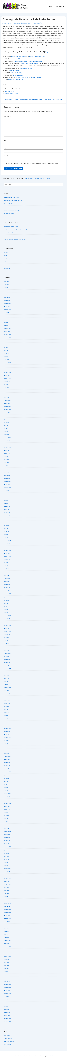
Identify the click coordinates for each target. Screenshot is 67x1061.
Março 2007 (6, 975)
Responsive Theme (50, 1056)
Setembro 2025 (7, 309)
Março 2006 (6, 1009)
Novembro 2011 (7, 803)
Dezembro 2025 (7, 300)
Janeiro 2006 (7, 1015)
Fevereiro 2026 (7, 294)
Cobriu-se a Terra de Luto (15, 79)
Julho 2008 (6, 925)
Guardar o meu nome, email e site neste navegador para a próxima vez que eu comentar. (32, 163)
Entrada (5, 258)
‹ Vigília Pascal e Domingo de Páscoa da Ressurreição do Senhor (23, 99)
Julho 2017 (6, 600)
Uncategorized (7, 268)
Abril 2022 (6, 431)
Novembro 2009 (7, 878)
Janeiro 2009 (7, 906)
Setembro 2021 (7, 453)
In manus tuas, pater (22, 77)
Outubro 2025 (7, 306)
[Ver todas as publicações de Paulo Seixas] (6, 23)
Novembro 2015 (7, 662)
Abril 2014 (6, 715)
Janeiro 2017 (7, 618)
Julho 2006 (6, 996)
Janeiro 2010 (7, 871)
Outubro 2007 (7, 953)
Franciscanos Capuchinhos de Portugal (13, 207)
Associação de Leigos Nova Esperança (13, 200)
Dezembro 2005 (7, 1018)
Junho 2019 (6, 528)
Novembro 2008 (7, 912)
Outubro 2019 (7, 519)
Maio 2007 (6, 968)
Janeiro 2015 (7, 690)
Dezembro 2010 (7, 837)
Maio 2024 (6, 353)
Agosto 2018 (7, 559)
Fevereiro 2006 (7, 1012)
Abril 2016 (6, 647)
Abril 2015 (6, 681)
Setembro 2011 (7, 809)
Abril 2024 (6, 356)
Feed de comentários (9, 1041)
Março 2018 (6, 575)
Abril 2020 (6, 500)
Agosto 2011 (7, 812)
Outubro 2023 (7, 375)
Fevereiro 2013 (7, 756)
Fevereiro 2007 (7, 978)
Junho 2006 (6, 1000)
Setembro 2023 (7, 378)
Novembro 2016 (7, 625)
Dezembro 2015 (7, 659)
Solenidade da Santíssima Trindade (12, 236)
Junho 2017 (6, 603)
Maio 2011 (6, 821)
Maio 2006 (6, 1003)
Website (6, 156)
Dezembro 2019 (7, 512)
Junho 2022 (6, 425)
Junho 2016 (6, 640)
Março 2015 (6, 684)
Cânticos (6, 252)
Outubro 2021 (7, 450)
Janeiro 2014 (7, 725)
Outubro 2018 (7, 553)
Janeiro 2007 (7, 981)
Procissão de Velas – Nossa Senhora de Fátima (15, 239)
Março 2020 (6, 503)
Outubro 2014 (7, 700)
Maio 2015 (6, 678)
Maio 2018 (6, 569)
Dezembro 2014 (7, 693)
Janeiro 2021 (7, 475)
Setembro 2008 (7, 918)
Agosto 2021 (7, 456)
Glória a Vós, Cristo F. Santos (29, 63)
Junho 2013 (6, 743)
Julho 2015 (6, 672)
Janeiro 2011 (7, 834)
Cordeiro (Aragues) (16, 72)
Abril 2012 (6, 787)
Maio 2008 (6, 931)
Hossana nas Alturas (16, 59)
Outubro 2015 (7, 665)
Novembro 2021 (7, 447)
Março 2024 (6, 359)
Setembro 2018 (7, 556)
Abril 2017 (6, 609)
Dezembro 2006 (7, 984)
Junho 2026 (6, 281)
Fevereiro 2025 (7, 328)
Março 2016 (6, 650)
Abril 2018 (6, 572)
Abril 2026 (6, 287)
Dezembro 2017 (7, 584)
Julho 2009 (6, 887)
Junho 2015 (6, 675)
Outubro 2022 (7, 412)
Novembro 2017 (7, 587)
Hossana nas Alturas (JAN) (37, 56)
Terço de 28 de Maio (8, 232)
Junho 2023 (6, 387)
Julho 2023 (6, 384)
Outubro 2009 (7, 881)
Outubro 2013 (7, 734)
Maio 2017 (6, 606)
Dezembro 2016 (7, 622)
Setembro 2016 (7, 631)
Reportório (60, 6)
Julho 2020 (6, 490)
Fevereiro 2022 (7, 437)
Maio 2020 (6, 497)
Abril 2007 (6, 971)
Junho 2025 (6, 316)
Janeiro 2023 (7, 403)
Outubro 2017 (7, 590)
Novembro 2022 (7, 409)
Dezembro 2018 (7, 547)
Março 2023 (6, 397)
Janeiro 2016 (7, 656)
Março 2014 (6, 718)
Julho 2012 (6, 778)
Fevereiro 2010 (7, 868)
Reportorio (6, 265)
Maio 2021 (6, 466)
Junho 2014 (6, 709)
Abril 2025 (6, 322)
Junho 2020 (6, 494)
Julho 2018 (6, 562)
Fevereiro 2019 (7, 540)
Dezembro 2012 (7, 762)
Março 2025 (6, 325)
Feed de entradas (8, 1038)
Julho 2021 (6, 459)
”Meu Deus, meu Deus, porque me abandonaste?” (28, 61)
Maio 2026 (6, 284)
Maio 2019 (6, 531)
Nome (5, 140)
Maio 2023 (6, 391)
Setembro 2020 (7, 487)
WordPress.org (7, 1044)
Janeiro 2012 (7, 797)
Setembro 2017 (7, 593)
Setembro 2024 (7, 344)
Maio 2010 (6, 859)
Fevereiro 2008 (7, 940)
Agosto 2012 (7, 775)
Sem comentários (38, 23)
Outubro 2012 (7, 768)
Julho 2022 (6, 422)
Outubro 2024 (7, 341)
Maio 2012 (6, 784)
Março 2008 (6, 937)
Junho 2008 (6, 928)
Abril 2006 (6, 1006)
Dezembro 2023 (7, 369)
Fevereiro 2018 (7, 578)
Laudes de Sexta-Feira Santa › (54, 99)
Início (50, 6)
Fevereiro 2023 (7, 400)
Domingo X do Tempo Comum (11, 226)
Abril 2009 (6, 896)
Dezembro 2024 (7, 334)
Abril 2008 (6, 934)
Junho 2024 (6, 350)
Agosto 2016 (7, 634)
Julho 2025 (6, 312)
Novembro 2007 (7, 950)
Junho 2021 (6, 462)
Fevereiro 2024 (7, 362)
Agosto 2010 (7, 850)
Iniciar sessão (7, 1035)
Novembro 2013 (7, 731)
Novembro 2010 (7, 840)
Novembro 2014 (7, 697)
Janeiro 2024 (7, 366)
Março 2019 (6, 537)
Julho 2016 (6, 637)
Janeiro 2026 (7, 297)
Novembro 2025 (7, 303)
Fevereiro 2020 (7, 506)
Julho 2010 (6, 853)
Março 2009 (6, 900)
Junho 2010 (6, 856)
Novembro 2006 (7, 987)
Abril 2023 (6, 394)
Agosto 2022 (7, 419)
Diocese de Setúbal (8, 203)
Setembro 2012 (7, 772)
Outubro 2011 (7, 806)
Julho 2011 (6, 815)
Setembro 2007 (7, 956)
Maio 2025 (6, 319)
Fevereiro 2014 (7, 722)
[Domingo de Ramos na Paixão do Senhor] (26, 23)
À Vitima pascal (9, 91)
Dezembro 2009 (7, 875)
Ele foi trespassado (35, 77)
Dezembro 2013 (7, 728)
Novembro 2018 (7, 550)
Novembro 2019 (7, 515)
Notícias (5, 261)
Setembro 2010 (7, 846)
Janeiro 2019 (7, 544)
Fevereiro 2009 (7, 903)
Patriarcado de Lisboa (9, 213)
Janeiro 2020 (7, 509)
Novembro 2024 (7, 337)
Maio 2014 (6, 712)
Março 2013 (6, 753)
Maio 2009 (6, 893)
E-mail (5, 148)
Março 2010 (6, 865)
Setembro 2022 (7, 416)
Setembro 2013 (7, 737)
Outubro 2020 (7, 484)
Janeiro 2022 (7, 441)
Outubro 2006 (7, 990)
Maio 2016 (6, 643)
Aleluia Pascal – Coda (11, 93)
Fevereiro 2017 (7, 615)
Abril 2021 (6, 469)
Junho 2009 (6, 890)
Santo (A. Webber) (14, 70)
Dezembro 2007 (7, 946)
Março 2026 (6, 291)
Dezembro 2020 (7, 478)
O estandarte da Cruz (26, 68)
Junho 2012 (6, 781)
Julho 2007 (6, 962)
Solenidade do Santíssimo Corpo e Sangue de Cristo (16, 229)
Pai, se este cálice (17, 75)
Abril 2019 (6, 534)
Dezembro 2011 (7, 800)
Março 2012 (6, 790)
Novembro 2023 (7, 372)
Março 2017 (6, 612)
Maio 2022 (6, 428)
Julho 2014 (6, 706)
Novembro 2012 (7, 765)
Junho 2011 (6, 818)
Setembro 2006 (7, 993)
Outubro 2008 (7, 915)
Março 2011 (6, 828)
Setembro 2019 (7, 522)
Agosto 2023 (7, 381)
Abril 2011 (6, 825)
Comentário (7, 116)
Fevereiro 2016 (7, 653)
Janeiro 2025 (7, 331)
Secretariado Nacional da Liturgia (11, 210)
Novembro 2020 (7, 481)
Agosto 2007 (7, 959)
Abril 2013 (6, 750)
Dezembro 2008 (7, 909)
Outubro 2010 (7, 843)
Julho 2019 (6, 525)
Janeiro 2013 (7, 759)
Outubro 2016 (7, 628)
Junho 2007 (6, 965)
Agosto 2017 (7, 597)
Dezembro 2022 (7, 406)
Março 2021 (6, 472)
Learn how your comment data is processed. (38, 178)
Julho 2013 (6, 740)
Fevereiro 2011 (7, 831)
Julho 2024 (6, 347)
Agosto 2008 (7, 921)
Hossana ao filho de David (19, 56)
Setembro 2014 (7, 703)
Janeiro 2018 (7, 581)
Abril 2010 (6, 862)
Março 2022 (6, 434)
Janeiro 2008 (7, 943)
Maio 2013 (6, 747)
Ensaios (5, 255)
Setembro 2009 (7, 884)
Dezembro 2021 (7, 444)
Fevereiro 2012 (7, 793)
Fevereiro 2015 (7, 687)
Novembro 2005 (7, 1021)
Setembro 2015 (7, 668)
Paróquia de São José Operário (11, 197)
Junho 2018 (6, 565)
